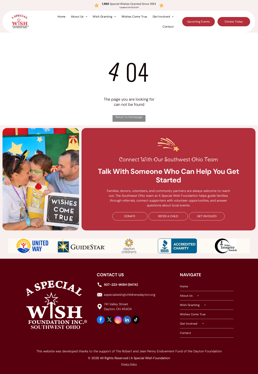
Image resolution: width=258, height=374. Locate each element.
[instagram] (118, 320)
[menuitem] (61, 17)
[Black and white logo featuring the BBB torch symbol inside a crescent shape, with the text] (226, 245)
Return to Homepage (129, 117)
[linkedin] (127, 320)
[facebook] (101, 320)
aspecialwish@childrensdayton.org (129, 294)
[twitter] (109, 320)
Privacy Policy (129, 364)
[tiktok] (136, 320)
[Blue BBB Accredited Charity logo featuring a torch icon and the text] (177, 245)
